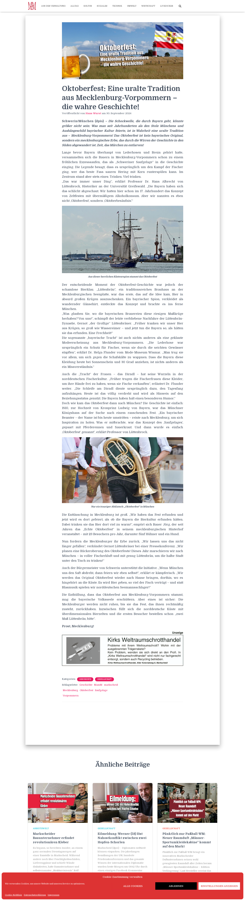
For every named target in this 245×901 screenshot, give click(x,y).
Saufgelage (101, 690)
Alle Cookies (133, 886)
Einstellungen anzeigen (219, 886)
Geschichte (85, 679)
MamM (98, 684)
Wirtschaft (148, 6)
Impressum (53, 895)
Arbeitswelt (41, 828)
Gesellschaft (104, 679)
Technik (117, 6)
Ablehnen (176, 886)
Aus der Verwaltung (53, 6)
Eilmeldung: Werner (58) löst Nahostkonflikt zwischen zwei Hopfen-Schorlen (122, 838)
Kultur (88, 6)
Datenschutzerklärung (35, 895)
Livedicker (166, 6)
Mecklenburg (70, 690)
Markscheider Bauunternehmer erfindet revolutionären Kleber (53, 838)
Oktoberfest (86, 690)
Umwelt (131, 6)
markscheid (111, 684)
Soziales (102, 6)
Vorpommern (71, 695)
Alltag (74, 6)
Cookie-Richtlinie (13, 895)
